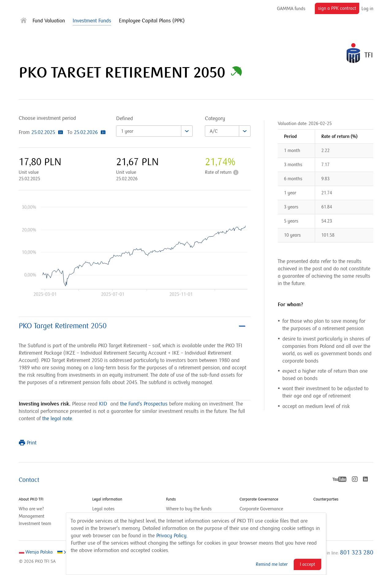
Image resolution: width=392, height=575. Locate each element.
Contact (29, 480)
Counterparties (325, 499)
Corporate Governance (258, 499)
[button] (236, 73)
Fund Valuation (48, 21)
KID (103, 404)
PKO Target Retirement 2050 (132, 326)
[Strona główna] (23, 21)
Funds (171, 499)
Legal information (107, 499)
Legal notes (103, 509)
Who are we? (31, 509)
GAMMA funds (291, 8)
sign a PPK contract (338, 9)
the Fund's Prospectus (144, 404)
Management (31, 516)
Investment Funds (92, 21)
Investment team (35, 523)
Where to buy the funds (189, 509)
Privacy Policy (171, 536)
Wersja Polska (36, 552)
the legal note (57, 419)
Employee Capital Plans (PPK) (152, 21)
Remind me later (272, 564)
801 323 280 (356, 552)
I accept (307, 564)
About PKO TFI (31, 499)
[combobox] (154, 131)
